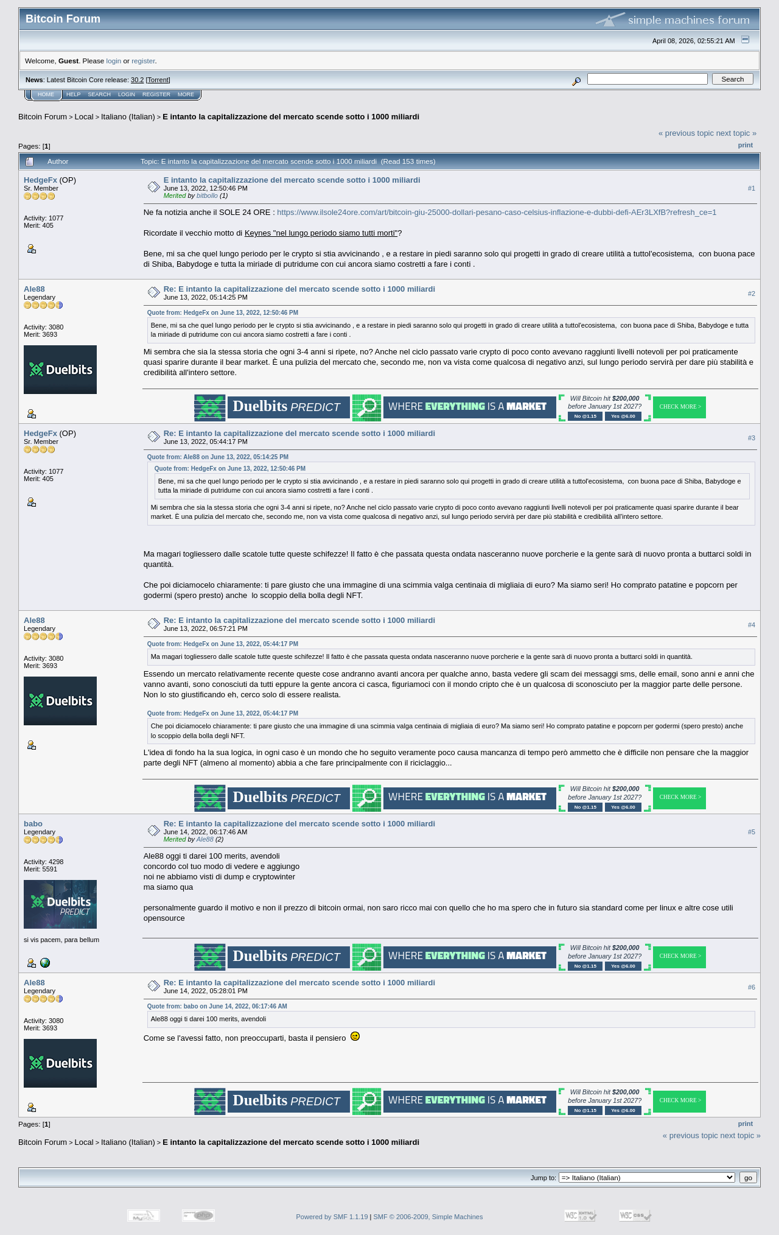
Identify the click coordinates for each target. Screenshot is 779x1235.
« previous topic (686, 133)
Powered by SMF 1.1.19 (332, 1216)
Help (73, 94)
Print (745, 145)
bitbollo (207, 195)
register (143, 61)
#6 (751, 987)
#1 (751, 188)
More (186, 94)
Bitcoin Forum (42, 116)
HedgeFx (40, 180)
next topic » (736, 133)
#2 (751, 293)
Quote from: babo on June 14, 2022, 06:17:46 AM (217, 1006)
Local (84, 116)
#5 (751, 832)
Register (156, 94)
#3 (751, 438)
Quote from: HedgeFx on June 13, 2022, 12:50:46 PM (222, 312)
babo (33, 823)
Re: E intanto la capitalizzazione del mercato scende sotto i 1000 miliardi (299, 289)
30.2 (137, 79)
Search (99, 94)
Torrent (158, 79)
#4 (751, 624)
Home (46, 94)
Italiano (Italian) (128, 116)
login (114, 61)
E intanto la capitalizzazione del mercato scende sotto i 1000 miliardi (290, 116)
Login (126, 94)
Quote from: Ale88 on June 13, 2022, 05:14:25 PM (218, 457)
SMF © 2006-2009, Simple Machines (428, 1216)
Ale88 (34, 289)
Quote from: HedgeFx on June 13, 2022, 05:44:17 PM (222, 644)
